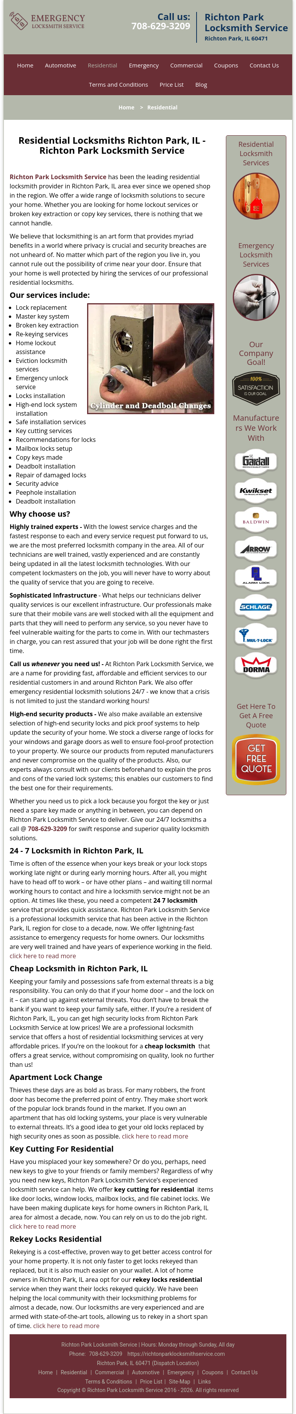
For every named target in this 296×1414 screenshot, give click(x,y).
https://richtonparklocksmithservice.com (176, 1354)
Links (204, 1382)
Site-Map (179, 1382)
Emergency (143, 65)
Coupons (226, 65)
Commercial (186, 65)
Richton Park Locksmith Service (58, 177)
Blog (201, 84)
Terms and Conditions (118, 84)
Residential (103, 65)
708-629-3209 (160, 25)
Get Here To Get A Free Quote (256, 715)
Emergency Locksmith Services (256, 255)
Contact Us (264, 65)
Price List (172, 84)
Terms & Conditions (108, 1382)
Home (25, 65)
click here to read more (43, 956)
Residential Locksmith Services (256, 153)
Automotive (60, 65)
